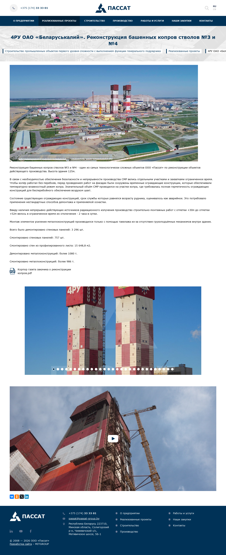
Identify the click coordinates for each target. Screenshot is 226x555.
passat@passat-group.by (84, 518)
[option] (113, 330)
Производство (123, 20)
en (214, 9)
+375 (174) (34, 7)
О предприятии (23, 20)
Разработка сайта (21, 543)
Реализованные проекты (59, 20)
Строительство (94, 20)
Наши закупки (181, 20)
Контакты (206, 20)
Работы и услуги (152, 20)
